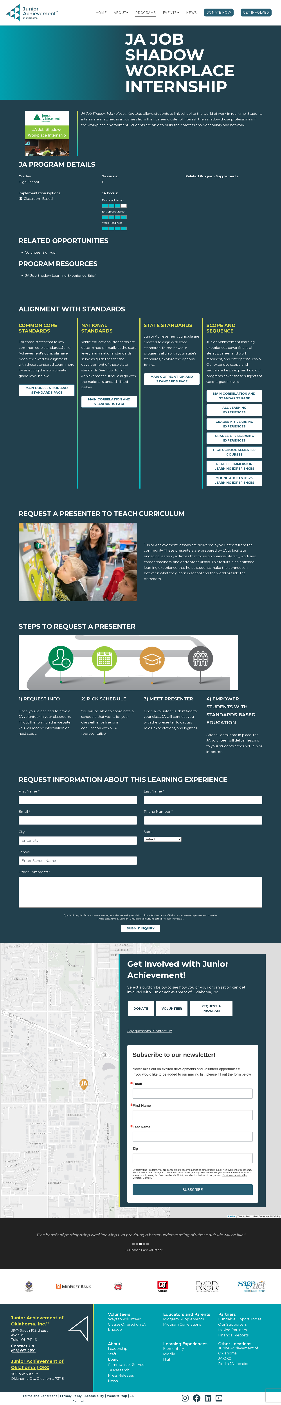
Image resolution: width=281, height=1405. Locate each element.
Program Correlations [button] (182, 1324)
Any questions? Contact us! (149, 1031)
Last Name (154, 791)
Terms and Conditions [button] (39, 1396)
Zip (135, 1149)
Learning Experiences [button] (185, 1344)
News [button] (113, 1381)
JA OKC (224, 1358)
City (22, 832)
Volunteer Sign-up (40, 252)
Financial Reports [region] (233, 1335)
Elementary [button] (173, 1349)
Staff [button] (112, 1354)
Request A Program (211, 1008)
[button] (127, 13)
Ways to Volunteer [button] (124, 1319)
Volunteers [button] (119, 1314)
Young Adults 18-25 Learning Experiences (234, 480)
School (24, 852)
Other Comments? (34, 872)
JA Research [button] (119, 1370)
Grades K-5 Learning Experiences (234, 424)
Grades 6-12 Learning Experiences (234, 438)
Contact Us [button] (22, 1346)
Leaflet (231, 1216)
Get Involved (256, 13)
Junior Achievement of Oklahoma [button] (238, 1350)
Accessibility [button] (94, 1396)
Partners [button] (227, 1314)
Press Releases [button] (121, 1375)
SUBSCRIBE (192, 1190)
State (148, 832)
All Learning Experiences (234, 410)
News (191, 13)
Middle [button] (169, 1354)
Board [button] (113, 1359)
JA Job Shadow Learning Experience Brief (60, 275)
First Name (29, 791)
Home (101, 13)
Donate (140, 1009)
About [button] (114, 1344)
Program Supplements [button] (183, 1319)
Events (170, 13)
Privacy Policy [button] (71, 1396)
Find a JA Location (234, 1364)
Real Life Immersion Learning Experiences (234, 466)
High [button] (167, 1359)
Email (24, 811)
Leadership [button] (117, 1349)
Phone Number (158, 811)
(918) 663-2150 (23, 1351)
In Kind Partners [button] (232, 1330)
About (120, 13)
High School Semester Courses (234, 452)
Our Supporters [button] (232, 1324)
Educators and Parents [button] (186, 1314)
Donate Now (218, 13)
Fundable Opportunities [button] (239, 1319)
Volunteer (172, 1009)
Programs (145, 13)
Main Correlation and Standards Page (46, 390)
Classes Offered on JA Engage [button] (127, 1326)
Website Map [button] (117, 1396)
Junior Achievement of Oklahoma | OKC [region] (37, 1364)
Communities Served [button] (126, 1365)
